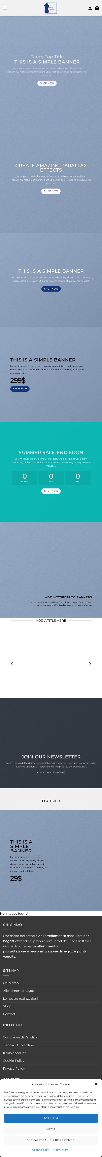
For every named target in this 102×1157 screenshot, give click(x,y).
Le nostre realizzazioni (20, 998)
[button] (96, 1084)
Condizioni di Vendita (20, 1037)
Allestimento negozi (19, 991)
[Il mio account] (90, 8)
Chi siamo (11, 983)
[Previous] (12, 664)
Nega (51, 1129)
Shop (7, 1006)
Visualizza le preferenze (51, 1140)
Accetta (51, 1118)
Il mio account (14, 1053)
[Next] (89, 664)
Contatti (9, 1014)
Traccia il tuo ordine (18, 1045)
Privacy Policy (59, 1149)
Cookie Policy (40, 1149)
